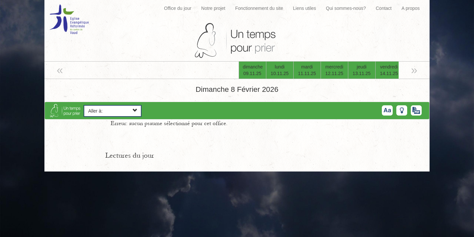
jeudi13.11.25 (362, 70)
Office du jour (177, 8)
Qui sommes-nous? (346, 8)
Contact (383, 8)
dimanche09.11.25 (253, 70)
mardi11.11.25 (307, 70)
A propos (411, 8)
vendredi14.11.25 (389, 70)
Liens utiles (304, 8)
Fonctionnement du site (259, 8)
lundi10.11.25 (280, 70)
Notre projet (213, 8)
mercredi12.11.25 (334, 70)
